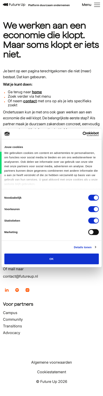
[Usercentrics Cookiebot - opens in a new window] (82, 134)
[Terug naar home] (14, 4)
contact (30, 101)
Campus (10, 313)
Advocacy (11, 333)
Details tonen (82, 247)
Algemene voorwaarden (51, 362)
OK (51, 258)
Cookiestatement (51, 372)
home (37, 92)
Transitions (12, 326)
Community (13, 319)
